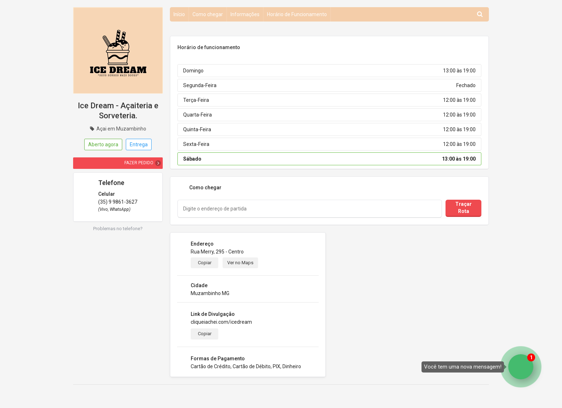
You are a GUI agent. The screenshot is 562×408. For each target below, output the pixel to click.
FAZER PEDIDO (138, 162)
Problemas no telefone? (118, 228)
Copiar (204, 262)
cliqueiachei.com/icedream (221, 322)
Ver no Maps (240, 262)
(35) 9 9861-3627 (117, 202)
